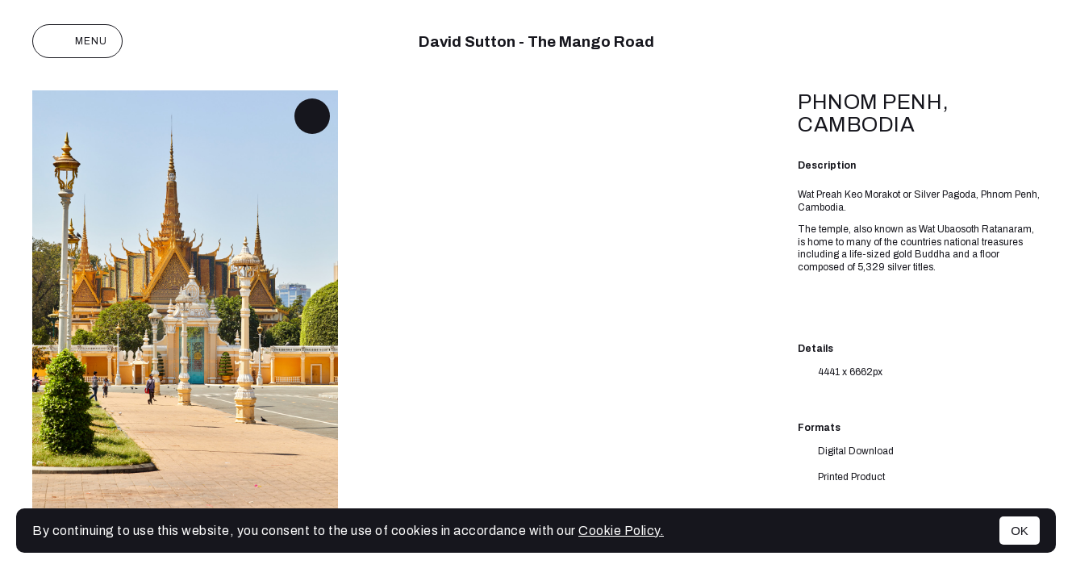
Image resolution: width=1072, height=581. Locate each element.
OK (1019, 530)
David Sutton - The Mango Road (536, 41)
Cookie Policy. (621, 530)
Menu (77, 41)
